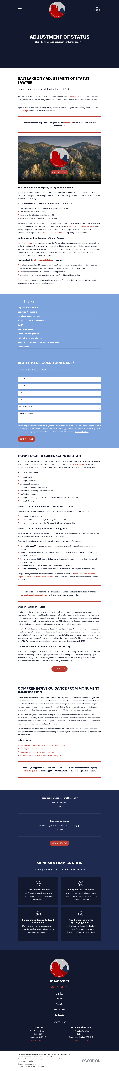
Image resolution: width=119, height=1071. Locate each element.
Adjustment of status (26, 243)
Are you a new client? (25, 406)
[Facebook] (57, 987)
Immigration (59, 1009)
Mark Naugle (23, 110)
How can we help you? (26, 413)
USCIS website (78, 464)
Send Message (26, 439)
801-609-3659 (59, 981)
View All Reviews (59, 843)
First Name (22, 378)
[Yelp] (62, 987)
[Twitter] (66, 987)
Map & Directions (38, 1040)
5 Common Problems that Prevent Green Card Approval (42, 755)
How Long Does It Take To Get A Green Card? (37, 752)
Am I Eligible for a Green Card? (32, 749)
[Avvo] (52, 987)
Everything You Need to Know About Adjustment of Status (42, 745)
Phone (21, 392)
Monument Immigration (52, 232)
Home (59, 998)
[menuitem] (28, 307)
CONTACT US (59, 669)
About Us (59, 1004)
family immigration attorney (80, 226)
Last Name (22, 385)
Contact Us (59, 1015)
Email (20, 399)
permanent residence (76, 97)
